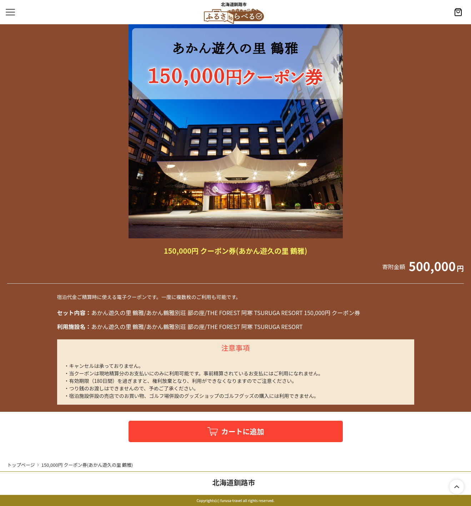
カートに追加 (242, 431)
